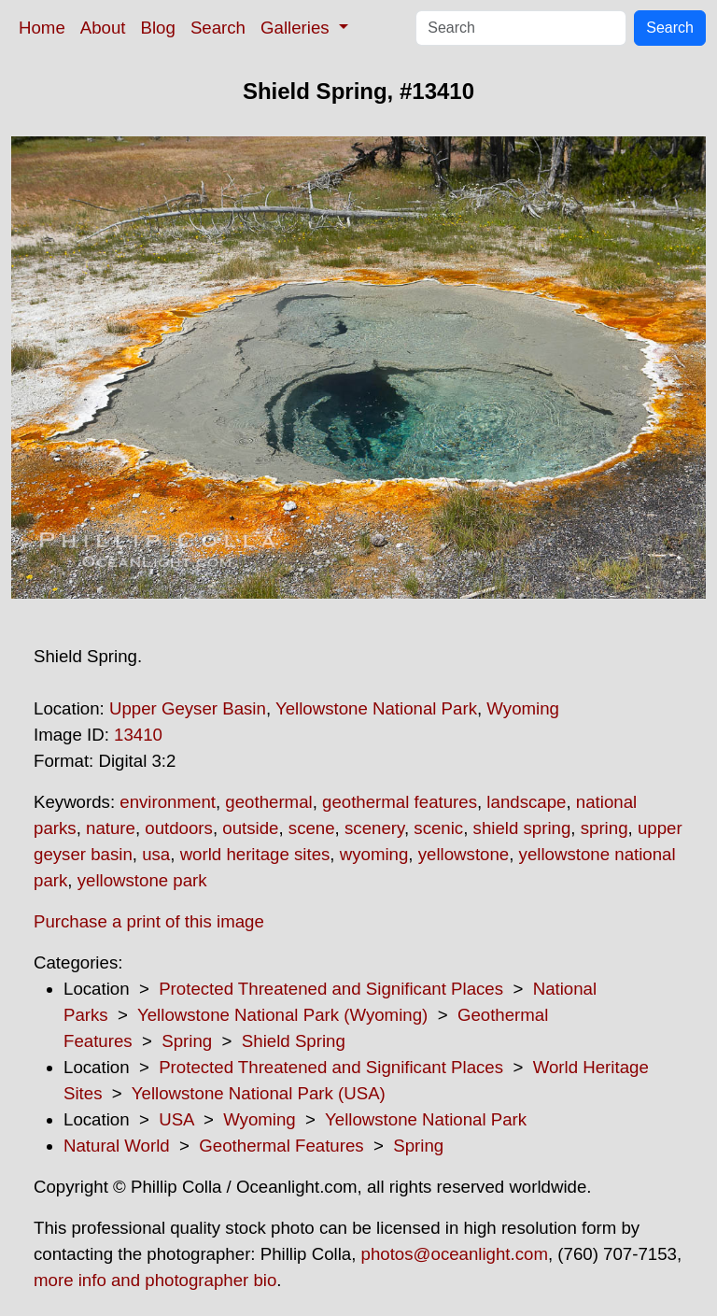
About (103, 27)
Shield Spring (293, 1041)
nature (110, 828)
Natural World (116, 1145)
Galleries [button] (297, 27)
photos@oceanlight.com (454, 1254)
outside (250, 828)
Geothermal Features (281, 1145)
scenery (374, 828)
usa (156, 854)
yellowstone (463, 854)
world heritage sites (255, 854)
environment (168, 802)
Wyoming (522, 708)
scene (311, 828)
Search (218, 27)
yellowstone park (142, 880)
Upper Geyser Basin (187, 708)
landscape (526, 802)
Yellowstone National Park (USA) (259, 1093)
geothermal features (399, 802)
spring (604, 828)
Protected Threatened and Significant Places (331, 988)
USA (176, 1119)
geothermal (268, 802)
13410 (138, 734)
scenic (438, 828)
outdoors (179, 828)
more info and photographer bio (155, 1280)
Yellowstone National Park (376, 708)
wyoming (374, 854)
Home (42, 27)
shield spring (522, 828)
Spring (187, 1041)
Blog (158, 27)
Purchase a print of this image (149, 921)
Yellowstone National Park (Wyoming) (282, 1015)
